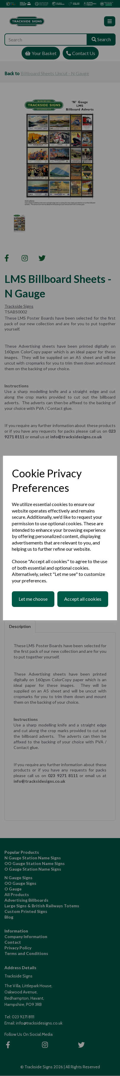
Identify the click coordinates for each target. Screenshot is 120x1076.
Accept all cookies (82, 599)
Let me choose (33, 599)
